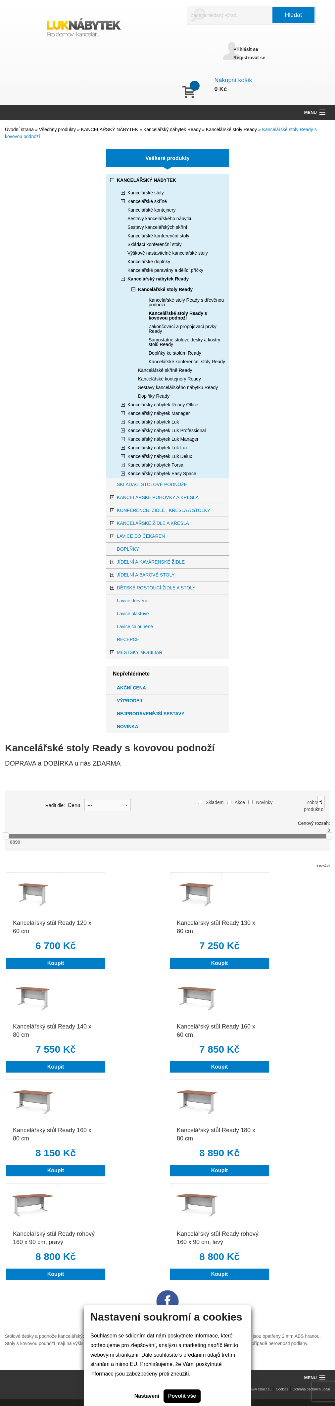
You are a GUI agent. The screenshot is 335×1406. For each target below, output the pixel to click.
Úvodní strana (19, 129)
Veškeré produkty (167, 158)
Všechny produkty (58, 129)
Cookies (282, 1389)
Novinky (260, 802)
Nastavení (147, 1396)
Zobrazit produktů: (313, 806)
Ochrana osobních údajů (311, 1389)
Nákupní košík (233, 80)
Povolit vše (182, 1396)
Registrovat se (249, 57)
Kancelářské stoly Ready (232, 129)
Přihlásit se (245, 49)
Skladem (210, 802)
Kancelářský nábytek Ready (172, 129)
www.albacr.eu (260, 1389)
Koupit (55, 963)
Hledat (293, 15)
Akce (236, 802)
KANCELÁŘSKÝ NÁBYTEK (110, 129)
